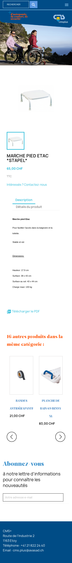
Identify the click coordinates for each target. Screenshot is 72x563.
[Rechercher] (16, 4)
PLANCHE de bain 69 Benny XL (50, 408)
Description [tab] (23, 200)
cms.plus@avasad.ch (28, 550)
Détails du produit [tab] (29, 207)
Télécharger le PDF (23, 311)
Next (60, 437)
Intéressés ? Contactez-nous (27, 185)
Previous (12, 437)
